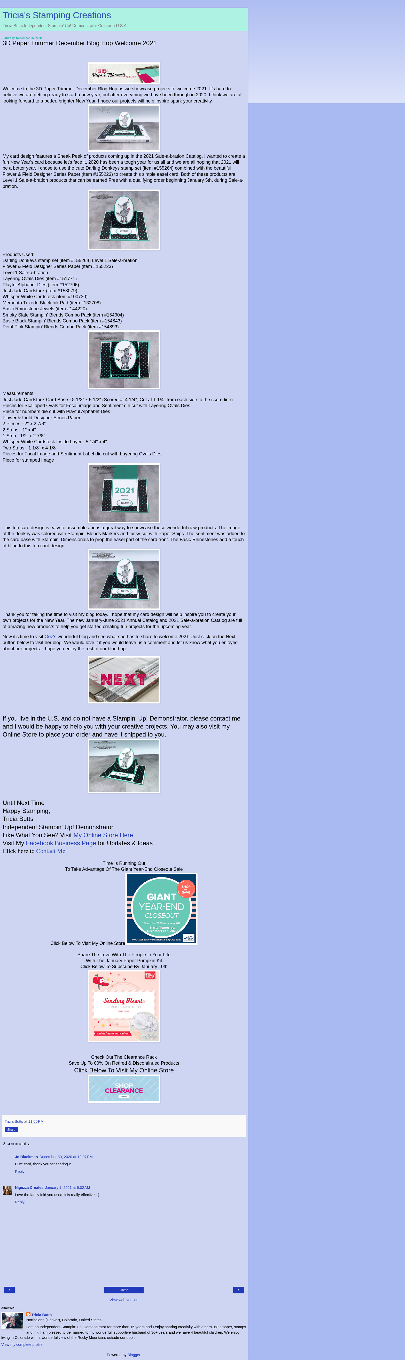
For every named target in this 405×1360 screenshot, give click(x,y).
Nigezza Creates (29, 1187)
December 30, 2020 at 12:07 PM (66, 1157)
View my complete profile (22, 1344)
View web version (124, 1300)
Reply (20, 1171)
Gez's (50, 636)
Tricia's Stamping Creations (57, 15)
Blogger (134, 1355)
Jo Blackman (26, 1157)
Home (124, 1290)
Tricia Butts (42, 1315)
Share (11, 1130)
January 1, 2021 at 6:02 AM (67, 1187)
